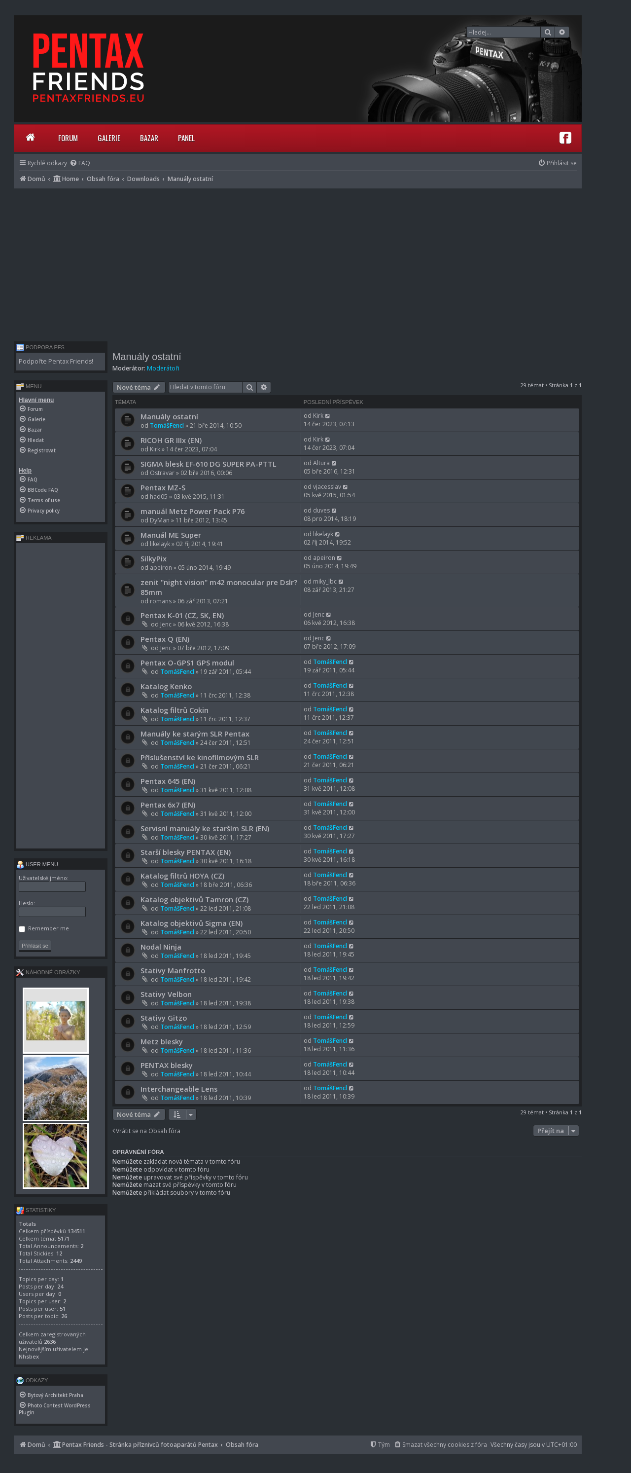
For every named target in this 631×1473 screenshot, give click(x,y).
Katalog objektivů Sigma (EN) (191, 923)
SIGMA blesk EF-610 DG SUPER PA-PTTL (208, 464)
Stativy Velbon (166, 994)
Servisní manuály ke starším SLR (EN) (204, 828)
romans (161, 601)
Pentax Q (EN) (164, 639)
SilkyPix (153, 558)
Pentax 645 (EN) (167, 781)
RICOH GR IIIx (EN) (171, 440)
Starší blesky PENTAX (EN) (185, 852)
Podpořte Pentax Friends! (56, 361)
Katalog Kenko (166, 686)
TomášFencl (167, 425)
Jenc (166, 624)
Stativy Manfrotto (172, 970)
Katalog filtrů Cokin (174, 710)
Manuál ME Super (170, 535)
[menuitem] (80, 163)
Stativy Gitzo (163, 1018)
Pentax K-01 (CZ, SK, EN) (182, 615)
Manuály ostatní (146, 356)
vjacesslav (327, 486)
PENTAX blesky (166, 1065)
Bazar (149, 137)
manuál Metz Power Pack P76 (192, 511)
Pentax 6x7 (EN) (167, 805)
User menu (37, 864)
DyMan (160, 520)
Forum (68, 137)
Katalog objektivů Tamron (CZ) (194, 899)
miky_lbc (325, 581)
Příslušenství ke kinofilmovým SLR (199, 757)
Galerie (109, 137)
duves (321, 510)
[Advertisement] (298, 262)
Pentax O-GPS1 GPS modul (187, 662)
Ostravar (162, 473)
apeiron (161, 567)
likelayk (160, 544)
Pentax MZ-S (162, 487)
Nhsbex (29, 1356)
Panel (186, 137)
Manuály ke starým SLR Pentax (194, 733)
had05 (159, 496)
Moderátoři (163, 368)
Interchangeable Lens (178, 1089)
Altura (321, 463)
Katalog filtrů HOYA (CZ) (182, 876)
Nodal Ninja (160, 947)
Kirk (318, 415)
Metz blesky (161, 1041)
